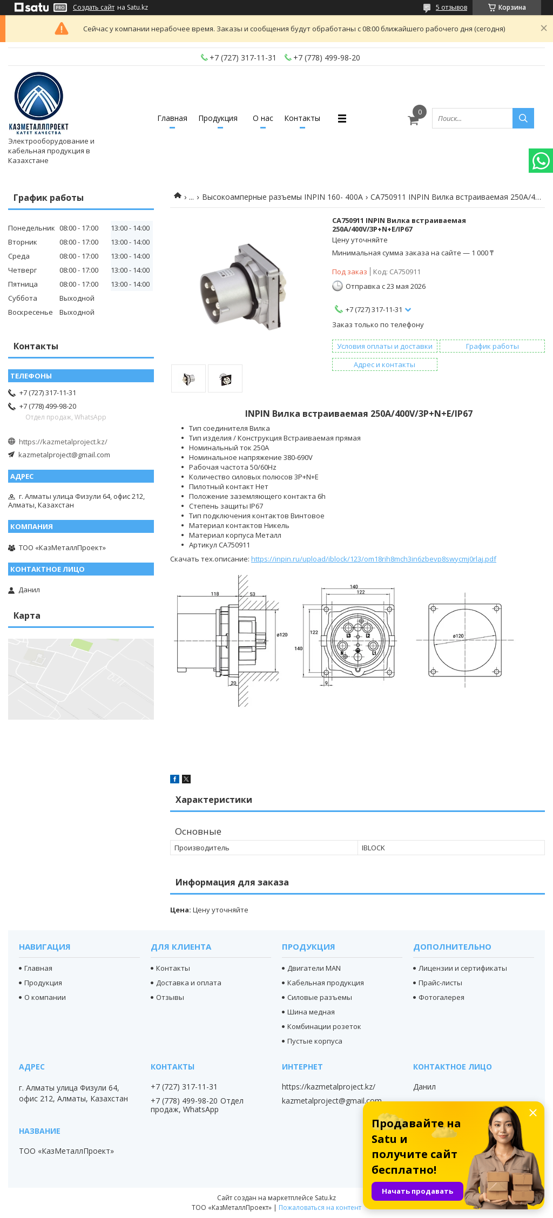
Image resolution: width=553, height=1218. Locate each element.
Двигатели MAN (314, 968)
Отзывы (170, 997)
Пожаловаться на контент (320, 1207)
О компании (45, 997)
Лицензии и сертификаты (463, 968)
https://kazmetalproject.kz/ (63, 441)
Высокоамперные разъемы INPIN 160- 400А (282, 197)
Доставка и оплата (188, 982)
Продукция (218, 118)
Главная (172, 118)
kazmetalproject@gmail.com (64, 454)
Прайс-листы (440, 982)
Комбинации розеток (324, 1026)
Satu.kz (325, 1197)
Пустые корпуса (314, 1041)
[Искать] (523, 118)
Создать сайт (93, 7)
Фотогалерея (441, 997)
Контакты (302, 118)
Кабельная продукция (325, 982)
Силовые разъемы (319, 997)
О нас (263, 118)
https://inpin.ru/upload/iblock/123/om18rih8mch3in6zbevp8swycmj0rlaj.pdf (373, 559)
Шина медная (311, 1012)
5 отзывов (451, 7)
